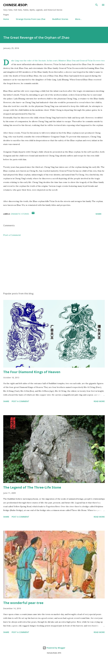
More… (78, 19)
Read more (99, 401)
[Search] (96, 5)
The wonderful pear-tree (23, 602)
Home (6, 19)
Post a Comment (12, 235)
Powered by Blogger (54, 648)
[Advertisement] (54, 264)
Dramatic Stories (20, 214)
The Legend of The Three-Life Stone (32, 487)
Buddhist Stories (60, 19)
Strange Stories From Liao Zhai (30, 19)
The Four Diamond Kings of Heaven (31, 372)
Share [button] (98, 214)
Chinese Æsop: (15, 5)
